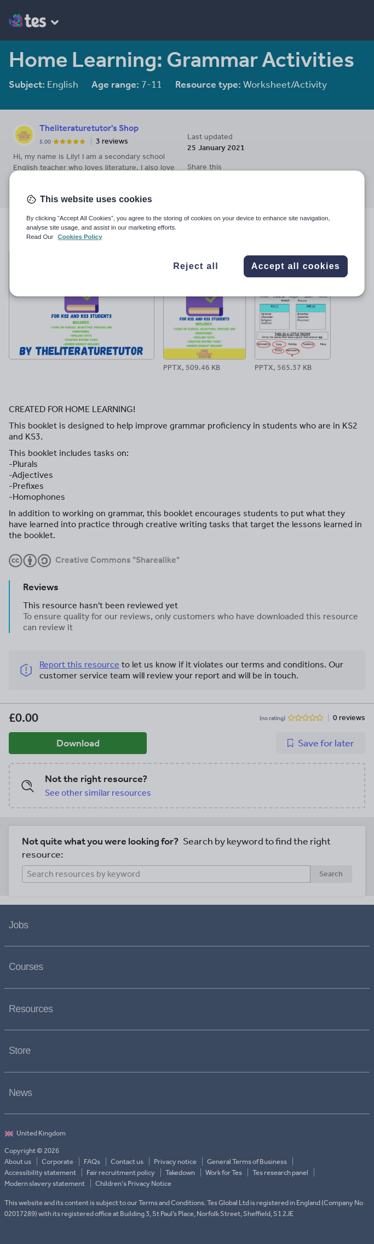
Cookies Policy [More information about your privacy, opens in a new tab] (80, 236)
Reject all (195, 266)
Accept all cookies (295, 266)
